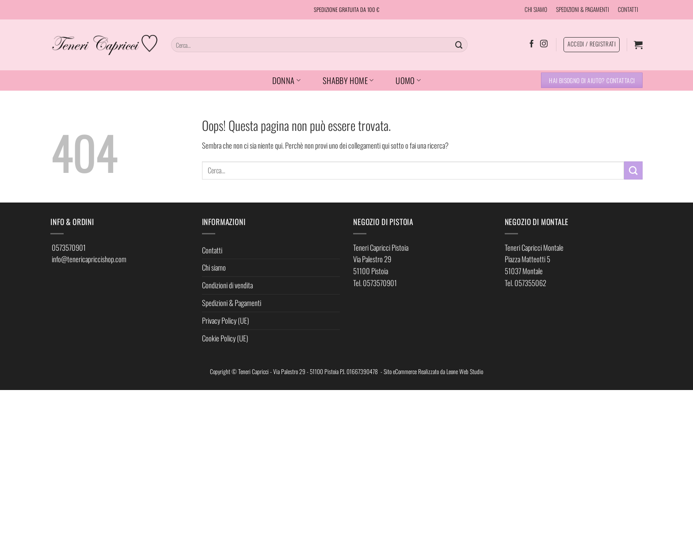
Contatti (212, 250)
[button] (638, 44)
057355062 (530, 282)
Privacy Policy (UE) (225, 320)
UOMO (408, 80)
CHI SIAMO (536, 9)
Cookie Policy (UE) (225, 338)
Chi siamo (214, 267)
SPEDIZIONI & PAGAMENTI (582, 9)
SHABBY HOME (348, 80)
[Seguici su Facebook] (531, 44)
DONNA (286, 80)
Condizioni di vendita (227, 285)
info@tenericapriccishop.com (89, 258)
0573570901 (69, 247)
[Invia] (459, 44)
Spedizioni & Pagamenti (231, 302)
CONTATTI (628, 9)
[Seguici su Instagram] (544, 44)
